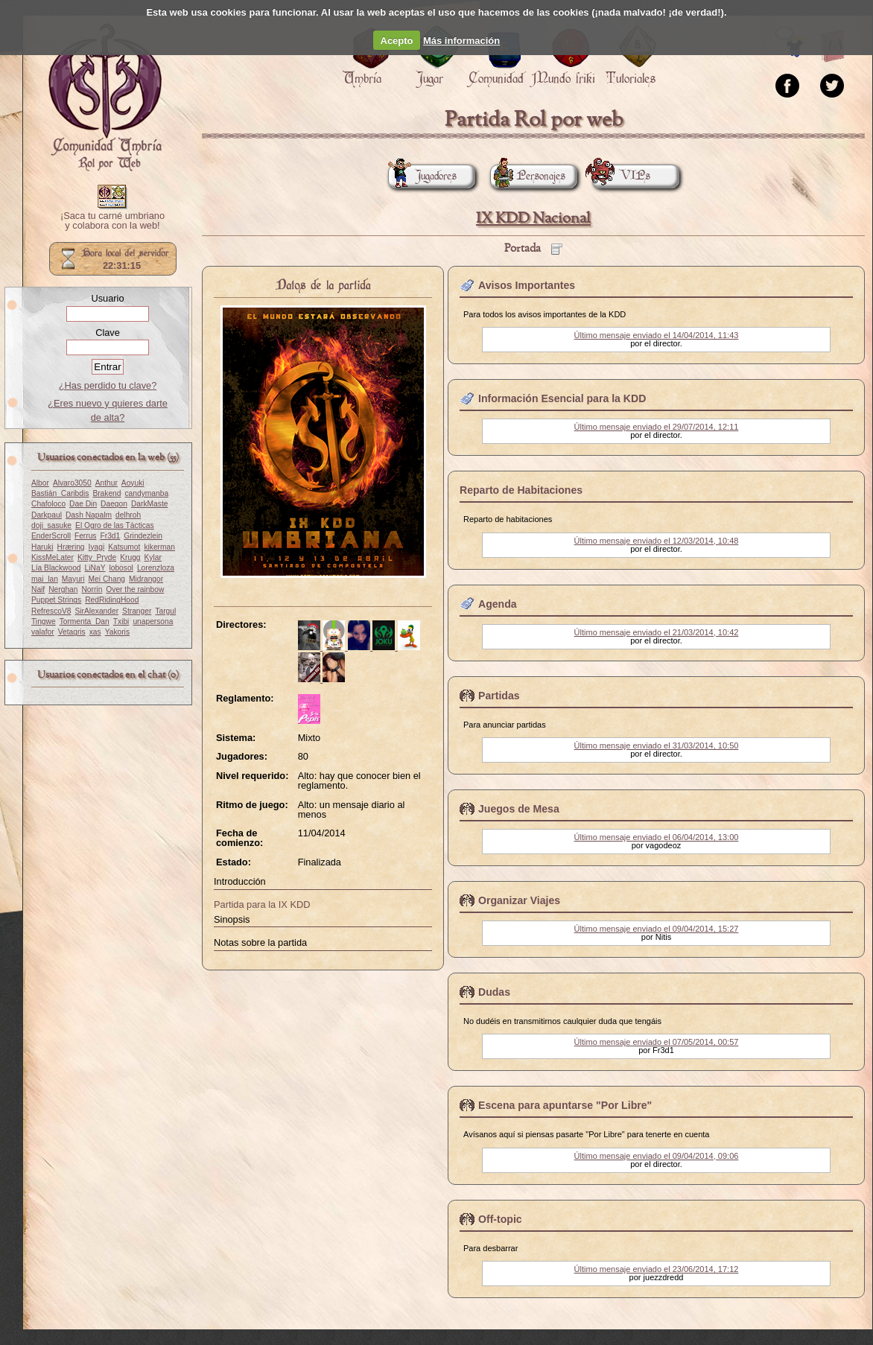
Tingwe (43, 621)
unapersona (153, 621)
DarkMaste (149, 504)
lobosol (121, 568)
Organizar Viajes (519, 900)
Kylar (153, 557)
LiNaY (95, 568)
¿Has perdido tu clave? (108, 385)
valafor (42, 632)
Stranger (136, 611)
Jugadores (422, 176)
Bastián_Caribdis (60, 493)
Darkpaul (46, 515)
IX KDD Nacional (533, 218)
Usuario (107, 298)
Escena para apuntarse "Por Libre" (565, 1105)
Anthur (106, 483)
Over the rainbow (135, 589)
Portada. (105, 97)
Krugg (130, 557)
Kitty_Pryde (96, 557)
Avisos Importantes (526, 285)
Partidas (499, 696)
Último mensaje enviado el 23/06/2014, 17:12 (656, 1269)
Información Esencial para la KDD (562, 398)
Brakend (106, 493)
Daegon (114, 504)
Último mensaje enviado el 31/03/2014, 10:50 (656, 745)
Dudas (494, 992)
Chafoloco (48, 504)
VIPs (621, 176)
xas (95, 632)
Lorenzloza (155, 568)
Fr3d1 (110, 536)
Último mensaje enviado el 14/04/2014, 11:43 (656, 335)
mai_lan (44, 579)
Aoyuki (133, 483)
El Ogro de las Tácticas (114, 525)
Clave (107, 332)
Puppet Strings (56, 600)
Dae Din (83, 504)
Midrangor (146, 579)
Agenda (497, 604)
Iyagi (97, 547)
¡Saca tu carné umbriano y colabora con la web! (112, 221)
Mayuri (73, 579)
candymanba (147, 493)
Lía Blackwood (56, 568)
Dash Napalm (89, 515)
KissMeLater (52, 557)
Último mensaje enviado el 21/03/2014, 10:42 (656, 632)
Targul (165, 611)
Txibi (121, 621)
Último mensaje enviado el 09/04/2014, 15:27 (656, 928)
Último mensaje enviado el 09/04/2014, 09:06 (656, 1155)
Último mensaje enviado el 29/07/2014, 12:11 (656, 426)
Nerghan (62, 589)
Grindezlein (143, 536)
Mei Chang (107, 579)
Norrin (91, 589)
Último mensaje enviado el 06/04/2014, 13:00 (656, 837)
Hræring (71, 547)
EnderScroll (51, 536)
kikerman (159, 547)
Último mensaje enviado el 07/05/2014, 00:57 (656, 1041)
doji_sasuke (51, 525)
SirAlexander (96, 611)
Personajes (527, 176)
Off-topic (500, 1219)
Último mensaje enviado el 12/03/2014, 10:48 (656, 540)
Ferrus (85, 536)
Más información (461, 40)
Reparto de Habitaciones (521, 490)
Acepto (397, 40)
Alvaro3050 (72, 483)
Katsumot (124, 547)
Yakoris (117, 632)
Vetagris (72, 632)
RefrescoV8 (51, 611)
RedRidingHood (112, 600)
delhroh (128, 515)
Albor (40, 483)
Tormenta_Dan (84, 621)
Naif (38, 589)
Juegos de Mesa (518, 809)
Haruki (42, 547)
